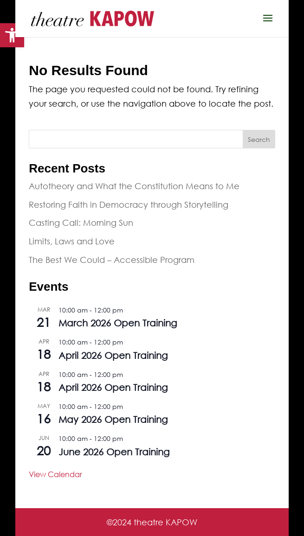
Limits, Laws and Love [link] (72, 241)
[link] (12, 35)
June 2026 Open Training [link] (113, 452)
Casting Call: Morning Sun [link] (81, 222)
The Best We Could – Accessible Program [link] (111, 260)
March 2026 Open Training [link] (117, 323)
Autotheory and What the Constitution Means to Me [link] (134, 186)
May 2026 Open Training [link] (113, 419)
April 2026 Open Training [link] (113, 355)
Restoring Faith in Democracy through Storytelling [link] (128, 204)
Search (259, 139)
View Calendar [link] (55, 474)
